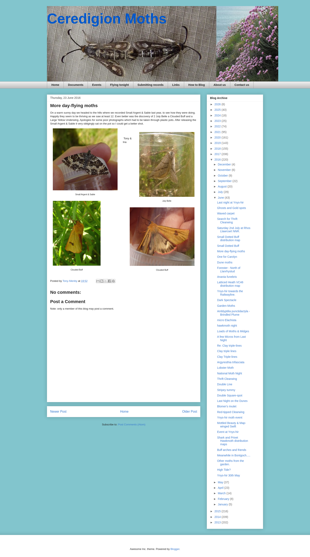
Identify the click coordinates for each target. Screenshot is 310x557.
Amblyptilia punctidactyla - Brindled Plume (233, 313)
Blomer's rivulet (226, 406)
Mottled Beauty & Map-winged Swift (231, 424)
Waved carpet (226, 213)
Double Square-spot (229, 395)
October (223, 175)
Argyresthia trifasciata (230, 362)
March (222, 493)
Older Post (189, 411)
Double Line (224, 384)
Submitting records (150, 84)
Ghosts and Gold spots (231, 208)
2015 (218, 511)
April (221, 487)
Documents (75, 84)
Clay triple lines (226, 351)
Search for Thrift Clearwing (227, 220)
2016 (218, 159)
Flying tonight (119, 84)
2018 (218, 148)
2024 (218, 115)
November (224, 169)
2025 (218, 109)
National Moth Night (229, 373)
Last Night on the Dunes (232, 401)
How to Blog (196, 84)
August (222, 186)
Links (176, 84)
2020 (218, 137)
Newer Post (58, 411)
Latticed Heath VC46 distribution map (230, 284)
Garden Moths (226, 305)
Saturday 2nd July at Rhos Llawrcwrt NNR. (233, 229)
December (224, 164)
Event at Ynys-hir (228, 431)
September (225, 181)
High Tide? (224, 469)
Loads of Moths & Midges (233, 331)
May (221, 482)
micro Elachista (226, 320)
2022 (218, 126)
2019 (218, 143)
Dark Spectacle (226, 300)
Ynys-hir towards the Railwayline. (230, 293)
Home (55, 84)
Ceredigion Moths (107, 19)
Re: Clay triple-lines (229, 345)
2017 (218, 154)
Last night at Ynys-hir (230, 202)
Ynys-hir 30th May (228, 475)
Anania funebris (227, 276)
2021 (218, 132)
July (221, 192)
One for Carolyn (227, 256)
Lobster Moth (225, 367)
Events (96, 84)
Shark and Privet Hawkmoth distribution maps (232, 441)
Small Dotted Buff (228, 245)
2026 (218, 104)
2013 (218, 522)
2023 (218, 120)
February (224, 499)
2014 (218, 517)
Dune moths (224, 262)
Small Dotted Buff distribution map (228, 238)
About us (219, 84)
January (223, 504)
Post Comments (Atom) (131, 424)
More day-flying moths (231, 251)
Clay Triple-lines (227, 356)
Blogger (174, 549)
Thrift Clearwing (227, 378)
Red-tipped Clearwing (230, 412)
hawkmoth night (227, 325)
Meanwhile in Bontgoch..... (233, 455)
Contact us (242, 84)
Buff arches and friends (231, 450)
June (221, 197)
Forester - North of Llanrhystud (228, 269)
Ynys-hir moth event (229, 417)
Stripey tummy (226, 390)
